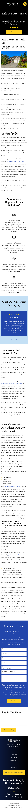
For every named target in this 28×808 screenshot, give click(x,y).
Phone (4, 658)
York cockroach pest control (12, 486)
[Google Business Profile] (14, 791)
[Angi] (17, 791)
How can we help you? (8, 675)
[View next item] (16, 339)
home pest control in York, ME (15, 161)
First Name (5, 649)
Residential (14, 757)
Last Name (5, 653)
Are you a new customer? (8, 671)
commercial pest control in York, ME (11, 383)
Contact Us (14, 767)
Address (4, 667)
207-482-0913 (14, 746)
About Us (14, 754)
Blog (14, 764)
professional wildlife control (16, 555)
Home (14, 751)
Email (3, 662)
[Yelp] (11, 791)
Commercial (13, 760)
